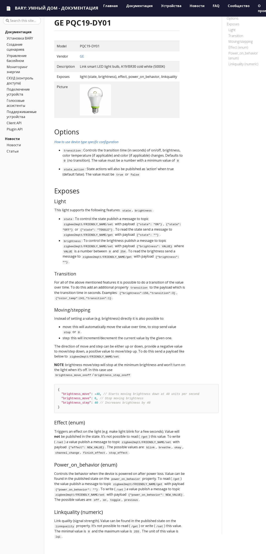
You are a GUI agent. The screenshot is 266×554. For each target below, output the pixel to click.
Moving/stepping (240, 41)
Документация (18, 32)
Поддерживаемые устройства (21, 114)
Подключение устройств (18, 92)
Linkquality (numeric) (243, 64)
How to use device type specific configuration (86, 142)
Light (231, 30)
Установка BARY (20, 38)
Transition (235, 35)
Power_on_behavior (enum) (243, 55)
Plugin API (15, 129)
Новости (12, 138)
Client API (14, 123)
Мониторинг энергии (17, 69)
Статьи (12, 151)
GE (82, 56)
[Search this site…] (22, 21)
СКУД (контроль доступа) (20, 80)
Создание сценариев (15, 47)
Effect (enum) (238, 47)
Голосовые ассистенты (16, 103)
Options (232, 18)
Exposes (233, 24)
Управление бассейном (17, 58)
